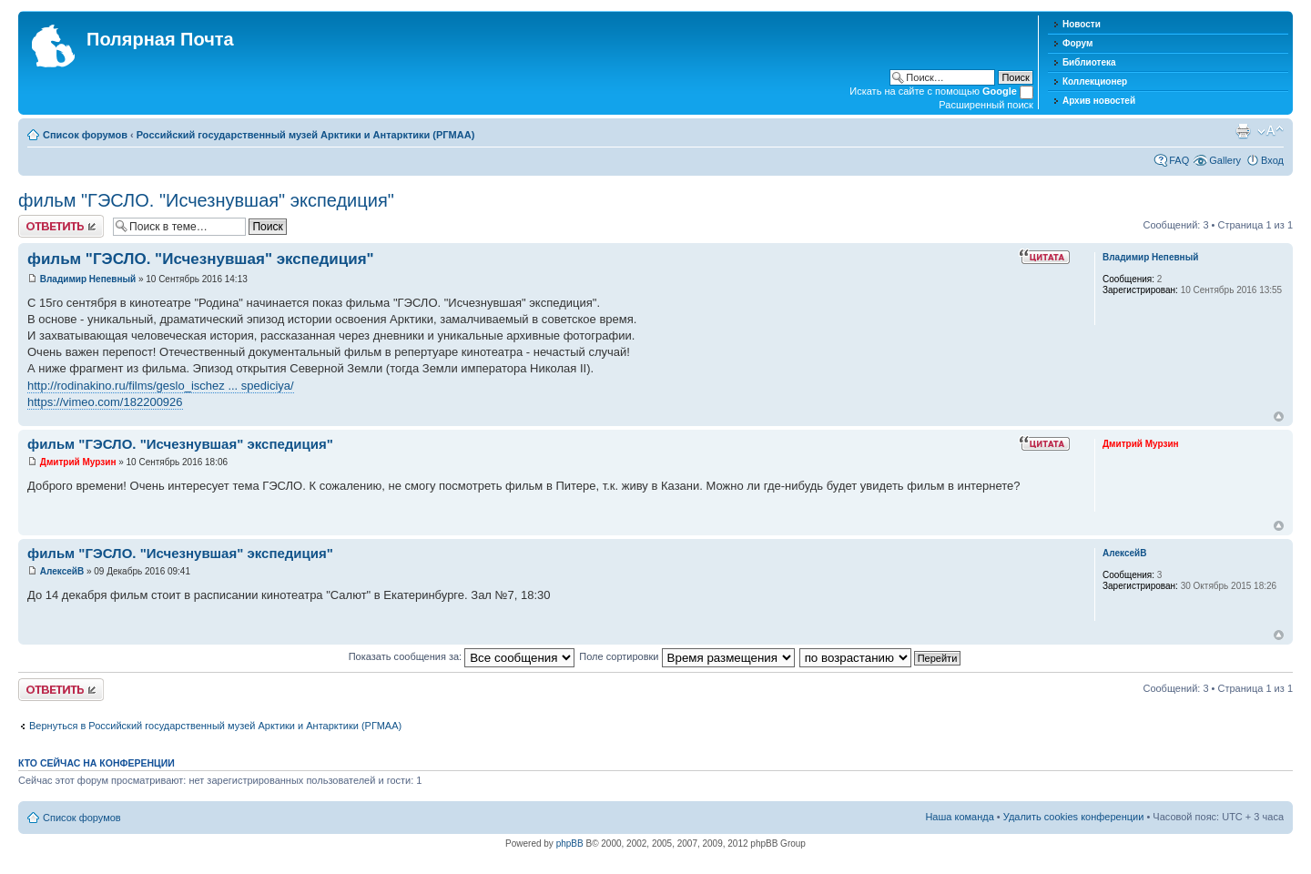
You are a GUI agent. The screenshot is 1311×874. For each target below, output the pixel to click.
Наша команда (959, 816)
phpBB (570, 843)
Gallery (1225, 160)
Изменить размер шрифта (1270, 131)
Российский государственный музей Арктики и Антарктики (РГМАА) (306, 134)
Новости (1081, 24)
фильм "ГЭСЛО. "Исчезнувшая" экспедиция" (206, 200)
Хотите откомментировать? (61, 226)
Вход (1272, 160)
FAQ (1179, 160)
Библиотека (1089, 62)
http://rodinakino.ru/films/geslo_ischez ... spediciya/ (160, 385)
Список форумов (85, 134)
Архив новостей (1098, 101)
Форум (1077, 43)
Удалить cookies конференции (1073, 816)
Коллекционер (1094, 81)
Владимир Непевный (88, 279)
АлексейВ (62, 571)
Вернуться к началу (1279, 417)
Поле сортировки (686, 656)
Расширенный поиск (986, 104)
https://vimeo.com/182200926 (105, 402)
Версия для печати (1243, 131)
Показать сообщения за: (462, 656)
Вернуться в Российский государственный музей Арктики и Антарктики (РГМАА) (215, 725)
